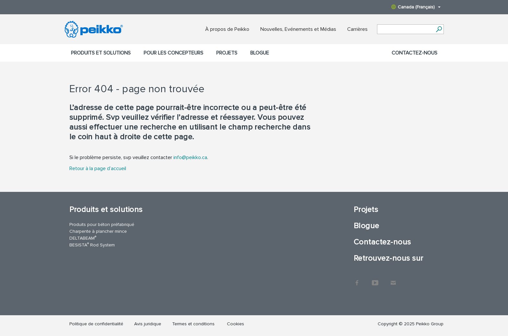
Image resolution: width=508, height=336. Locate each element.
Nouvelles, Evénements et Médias (298, 29)
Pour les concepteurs (173, 53)
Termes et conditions (194, 324)
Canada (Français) (416, 7)
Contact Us (393, 279)
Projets (226, 53)
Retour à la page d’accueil (97, 168)
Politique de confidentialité (96, 324)
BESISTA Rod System (92, 245)
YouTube (375, 279)
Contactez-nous (414, 53)
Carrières (357, 29)
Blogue (259, 53)
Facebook (357, 279)
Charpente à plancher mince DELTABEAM (98, 235)
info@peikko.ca (190, 157)
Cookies (235, 324)
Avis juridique (147, 324)
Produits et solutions (101, 53)
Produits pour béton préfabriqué (101, 224)
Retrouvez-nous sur (388, 258)
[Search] (439, 29)
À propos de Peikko (227, 29)
